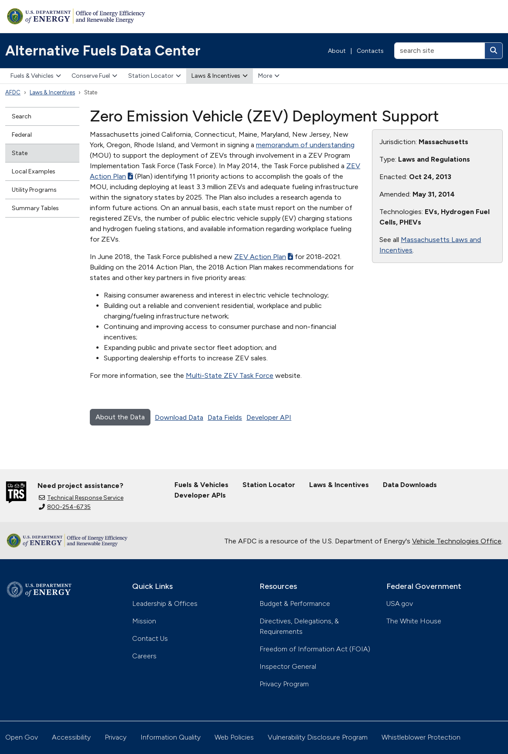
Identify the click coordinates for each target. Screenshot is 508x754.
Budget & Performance (294, 603)
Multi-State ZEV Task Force (229, 375)
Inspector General (287, 666)
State (19, 153)
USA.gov (399, 603)
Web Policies (234, 737)
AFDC (12, 92)
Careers (144, 656)
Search (21, 116)
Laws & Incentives (219, 76)
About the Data (120, 417)
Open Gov (21, 737)
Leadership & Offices (165, 603)
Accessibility (71, 737)
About (337, 51)
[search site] (439, 50)
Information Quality (170, 737)
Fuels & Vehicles (35, 76)
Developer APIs (200, 495)
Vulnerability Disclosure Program (318, 737)
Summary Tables (35, 208)
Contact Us (150, 638)
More (269, 76)
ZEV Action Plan (263, 256)
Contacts (370, 51)
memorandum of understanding (305, 145)
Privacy (115, 737)
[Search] (493, 50)
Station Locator (154, 76)
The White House (413, 621)
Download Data (179, 417)
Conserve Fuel (94, 76)
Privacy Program (284, 684)
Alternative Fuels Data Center (103, 50)
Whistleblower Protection (421, 737)
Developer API (268, 417)
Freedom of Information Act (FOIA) (314, 649)
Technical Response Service (81, 498)
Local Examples (33, 171)
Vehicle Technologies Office (456, 541)
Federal (22, 134)
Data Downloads (410, 485)
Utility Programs (34, 190)
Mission (144, 621)
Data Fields (225, 417)
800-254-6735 (65, 507)
